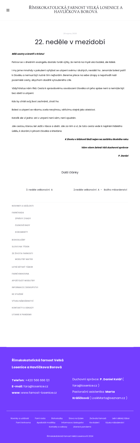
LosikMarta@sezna (105, 398)
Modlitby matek (24, 259)
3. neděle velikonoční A (39, 189)
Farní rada (18, 212)
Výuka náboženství (22, 301)
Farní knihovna (20, 273)
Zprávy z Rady (23, 218)
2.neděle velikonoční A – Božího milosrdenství (100, 189)
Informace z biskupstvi (25, 287)
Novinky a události (23, 205)
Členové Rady (22, 225)
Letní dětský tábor (22, 267)
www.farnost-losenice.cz (39, 393)
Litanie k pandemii (22, 314)
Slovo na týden (20, 246)
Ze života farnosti (22, 253)
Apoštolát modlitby (23, 280)
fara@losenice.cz (35, 386)
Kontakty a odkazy (23, 307)
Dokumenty (21, 232)
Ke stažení (17, 294)
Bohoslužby (18, 239)
